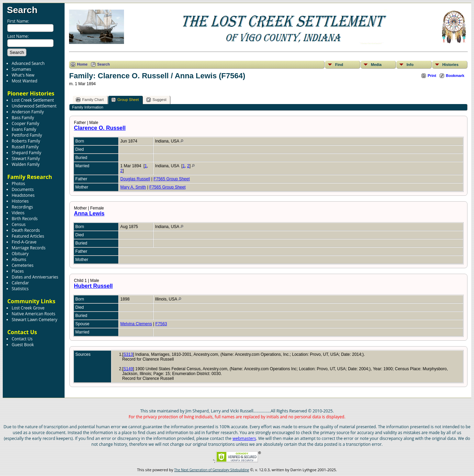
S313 (128, 354)
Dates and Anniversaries (35, 277)
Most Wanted (24, 81)
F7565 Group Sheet (172, 179)
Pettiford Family (27, 135)
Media (376, 65)
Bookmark (455, 75)
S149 (128, 368)
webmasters (244, 438)
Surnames (21, 69)
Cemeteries (23, 265)
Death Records (26, 230)
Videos (18, 213)
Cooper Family (25, 123)
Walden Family (26, 164)
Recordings (22, 207)
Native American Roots (33, 314)
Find (339, 65)
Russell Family (25, 147)
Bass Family (23, 118)
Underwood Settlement (34, 106)
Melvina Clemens (136, 323)
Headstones (23, 195)
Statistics (20, 289)
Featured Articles (28, 236)
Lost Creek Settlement (33, 100)
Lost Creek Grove (28, 308)
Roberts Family (26, 141)
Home (82, 64)
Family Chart (89, 99)
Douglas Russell (135, 179)
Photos (18, 183)
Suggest (156, 99)
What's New (23, 75)
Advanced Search (28, 63)
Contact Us (22, 339)
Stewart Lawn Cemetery (34, 319)
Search (22, 10)
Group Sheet (125, 99)
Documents (23, 189)
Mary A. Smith (133, 187)
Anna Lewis (89, 213)
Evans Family (24, 129)
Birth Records (25, 219)
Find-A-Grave (24, 242)
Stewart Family (26, 158)
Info (410, 65)
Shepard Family (26, 153)
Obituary (20, 254)
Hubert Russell (93, 286)
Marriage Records (28, 248)
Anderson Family (28, 112)
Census (18, 224)
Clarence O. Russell (99, 128)
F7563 (161, 323)
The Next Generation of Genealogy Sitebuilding (211, 469)
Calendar (20, 283)
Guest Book (23, 345)
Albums (19, 259)
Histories (20, 201)
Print (432, 75)
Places (18, 271)
